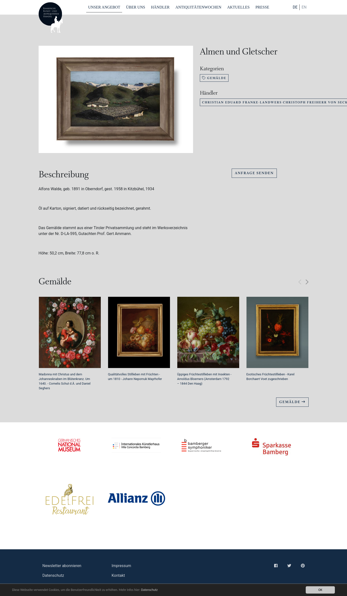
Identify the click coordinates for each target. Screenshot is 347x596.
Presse (262, 7)
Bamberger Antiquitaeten (51, 17)
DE (295, 7)
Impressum (121, 565)
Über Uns (135, 7)
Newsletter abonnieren (61, 565)
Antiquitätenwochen (198, 7)
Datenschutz (149, 590)
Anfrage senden (254, 173)
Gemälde (214, 78)
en (304, 7)
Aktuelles (238, 7)
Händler (160, 7)
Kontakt (118, 575)
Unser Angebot (104, 7)
